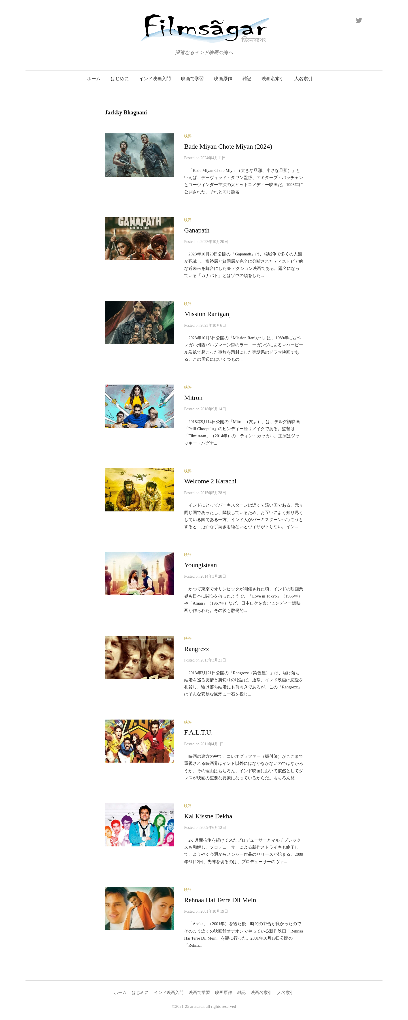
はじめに (120, 78)
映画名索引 (273, 78)
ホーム (94, 78)
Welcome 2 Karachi (210, 481)
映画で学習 (192, 78)
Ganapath (196, 230)
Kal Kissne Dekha (208, 816)
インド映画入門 (155, 78)
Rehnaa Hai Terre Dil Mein (220, 900)
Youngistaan (200, 565)
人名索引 (303, 78)
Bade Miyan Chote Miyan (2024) (228, 146)
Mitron (193, 397)
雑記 (246, 78)
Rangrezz (196, 648)
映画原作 (223, 78)
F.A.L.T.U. (198, 732)
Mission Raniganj (207, 313)
